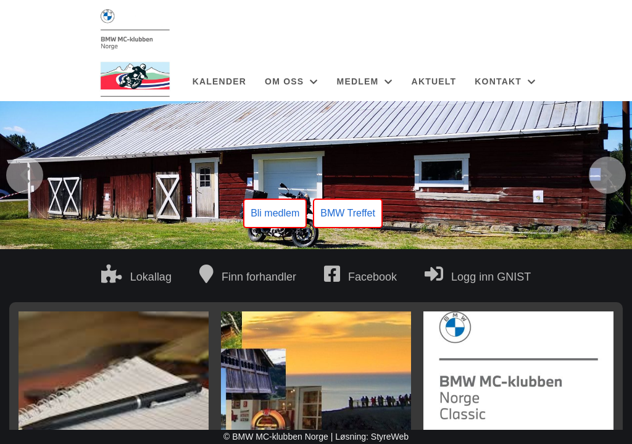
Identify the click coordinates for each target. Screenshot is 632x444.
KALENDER (219, 81)
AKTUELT (434, 81)
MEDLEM (365, 81)
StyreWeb (390, 437)
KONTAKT (505, 81)
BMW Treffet (347, 213)
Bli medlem (275, 213)
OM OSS (291, 81)
